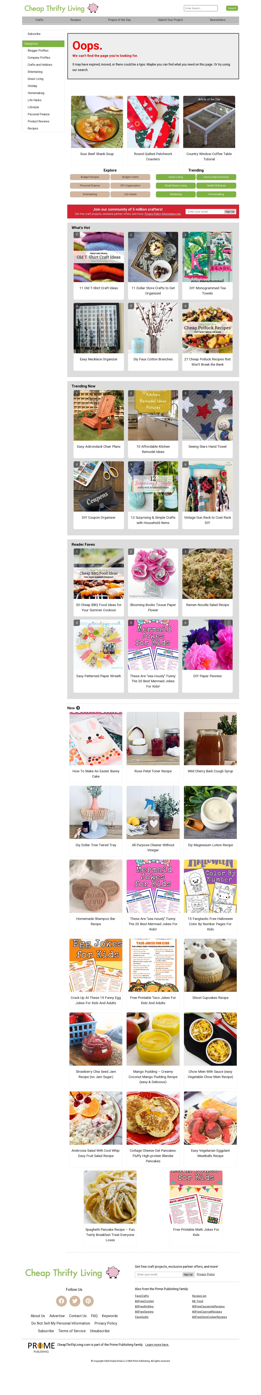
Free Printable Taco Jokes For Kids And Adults (153, 1000)
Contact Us (78, 1316)
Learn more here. (157, 1345)
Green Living (35, 79)
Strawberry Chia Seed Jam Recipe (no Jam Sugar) (96, 1074)
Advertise (57, 1316)
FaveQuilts (141, 1317)
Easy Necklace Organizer (99, 359)
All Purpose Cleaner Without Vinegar (153, 847)
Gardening (176, 194)
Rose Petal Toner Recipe (153, 771)
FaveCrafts (142, 1296)
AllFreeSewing (144, 1311)
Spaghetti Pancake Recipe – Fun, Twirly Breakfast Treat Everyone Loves (110, 1234)
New (73, 708)
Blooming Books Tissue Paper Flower (153, 607)
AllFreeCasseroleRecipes (208, 1306)
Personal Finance (39, 114)
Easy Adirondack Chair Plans (98, 446)
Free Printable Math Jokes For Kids (196, 1232)
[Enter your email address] (159, 1274)
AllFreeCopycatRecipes (207, 1311)
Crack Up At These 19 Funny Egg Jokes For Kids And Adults (96, 1000)
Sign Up (230, 211)
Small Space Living (176, 185)
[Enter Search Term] (201, 8)
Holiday (32, 86)
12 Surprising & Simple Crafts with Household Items (153, 520)
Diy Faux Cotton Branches (153, 359)
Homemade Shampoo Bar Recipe (95, 921)
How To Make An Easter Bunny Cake (95, 773)
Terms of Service (72, 1331)
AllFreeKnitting (144, 1306)
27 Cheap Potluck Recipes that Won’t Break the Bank (207, 362)
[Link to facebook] (61, 1301)
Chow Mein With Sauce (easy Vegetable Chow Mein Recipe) (210, 1074)
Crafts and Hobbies (40, 64)
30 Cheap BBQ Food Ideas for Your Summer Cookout (99, 607)
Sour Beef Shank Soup (97, 154)
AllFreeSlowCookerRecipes (209, 1317)
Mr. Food (197, 1301)
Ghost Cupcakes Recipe (210, 998)
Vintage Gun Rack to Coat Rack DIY (207, 520)
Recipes (33, 128)
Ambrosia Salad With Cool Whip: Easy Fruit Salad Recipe (95, 1153)
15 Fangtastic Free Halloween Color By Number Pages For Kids (210, 924)
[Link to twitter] (74, 1301)
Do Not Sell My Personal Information (60, 1323)
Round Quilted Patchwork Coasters (153, 156)
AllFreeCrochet (144, 1301)
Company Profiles (39, 57)
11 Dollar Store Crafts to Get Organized (153, 290)
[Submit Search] (232, 8)
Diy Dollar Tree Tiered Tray (96, 845)
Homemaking (36, 93)
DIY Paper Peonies (207, 676)
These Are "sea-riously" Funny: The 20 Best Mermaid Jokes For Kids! (153, 681)
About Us (38, 1316)
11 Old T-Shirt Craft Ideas (98, 288)
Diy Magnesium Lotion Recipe (210, 845)
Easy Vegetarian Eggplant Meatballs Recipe (210, 1153)
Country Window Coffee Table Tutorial (209, 156)
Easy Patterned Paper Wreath (98, 676)
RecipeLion (199, 1296)
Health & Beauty (216, 185)
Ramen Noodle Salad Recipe (207, 605)
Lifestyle (33, 107)
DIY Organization (130, 185)
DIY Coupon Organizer (99, 517)
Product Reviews (38, 121)
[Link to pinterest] (88, 1301)
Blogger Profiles (38, 50)
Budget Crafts (130, 177)
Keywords (110, 1316)
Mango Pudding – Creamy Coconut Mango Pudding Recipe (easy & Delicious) (153, 1076)
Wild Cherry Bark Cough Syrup (210, 771)
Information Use (171, 213)
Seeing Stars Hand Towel (207, 446)
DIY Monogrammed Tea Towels (207, 290)
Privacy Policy (153, 213)
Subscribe (34, 34)
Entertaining (35, 72)
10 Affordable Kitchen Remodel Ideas (153, 449)
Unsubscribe (100, 1331)
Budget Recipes (90, 177)
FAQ (94, 1316)
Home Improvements (216, 177)
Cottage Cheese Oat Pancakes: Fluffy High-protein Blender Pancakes (153, 1155)
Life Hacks (34, 100)
